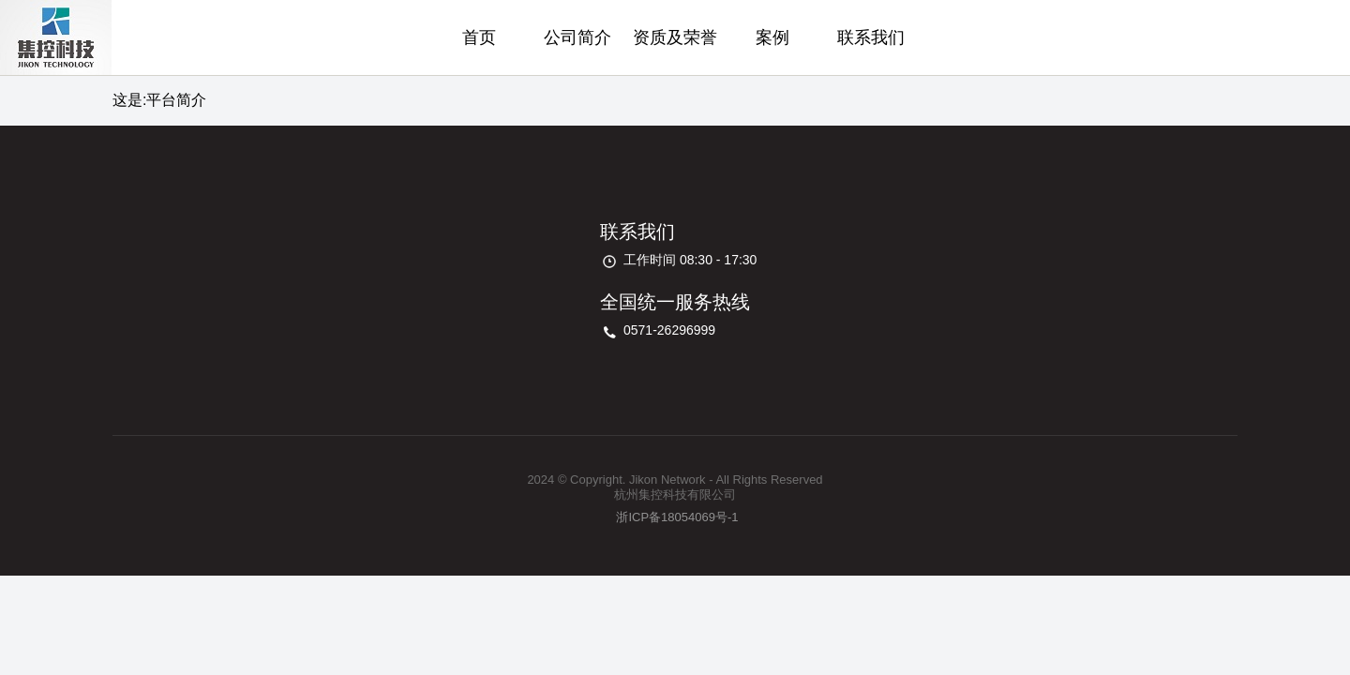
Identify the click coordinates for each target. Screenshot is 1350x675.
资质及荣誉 (675, 37)
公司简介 (577, 37)
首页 (479, 37)
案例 (772, 37)
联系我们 (871, 37)
